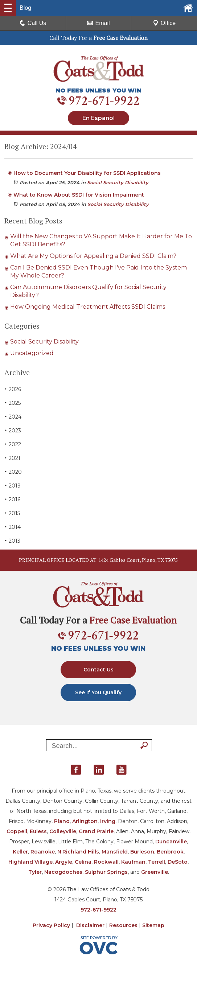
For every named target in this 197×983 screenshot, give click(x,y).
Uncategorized (32, 353)
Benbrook (170, 851)
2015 (12, 513)
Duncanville (171, 841)
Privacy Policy (51, 925)
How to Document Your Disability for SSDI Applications (87, 173)
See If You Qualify (98, 692)
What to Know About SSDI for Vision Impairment (78, 195)
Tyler (35, 872)
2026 (12, 389)
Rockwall (106, 862)
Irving (107, 821)
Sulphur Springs (106, 872)
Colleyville (62, 831)
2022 (12, 444)
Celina (83, 862)
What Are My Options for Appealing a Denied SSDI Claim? (93, 255)
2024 (12, 416)
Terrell (156, 862)
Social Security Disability (117, 182)
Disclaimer (90, 925)
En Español (98, 118)
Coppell (17, 831)
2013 (12, 541)
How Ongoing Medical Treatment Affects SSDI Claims (87, 306)
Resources (123, 925)
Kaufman (133, 862)
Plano (62, 821)
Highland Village (30, 862)
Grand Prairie (96, 831)
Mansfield (115, 851)
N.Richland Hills (78, 851)
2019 (12, 485)
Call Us (33, 23)
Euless (38, 831)
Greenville (154, 872)
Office (164, 23)
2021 (12, 458)
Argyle (63, 862)
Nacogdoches (63, 872)
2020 (13, 472)
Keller (20, 851)
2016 (12, 499)
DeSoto (178, 862)
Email (98, 23)
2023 (12, 430)
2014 (12, 527)
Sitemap (153, 925)
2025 (12, 403)
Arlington (85, 821)
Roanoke (42, 851)
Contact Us (98, 669)
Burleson (142, 851)
